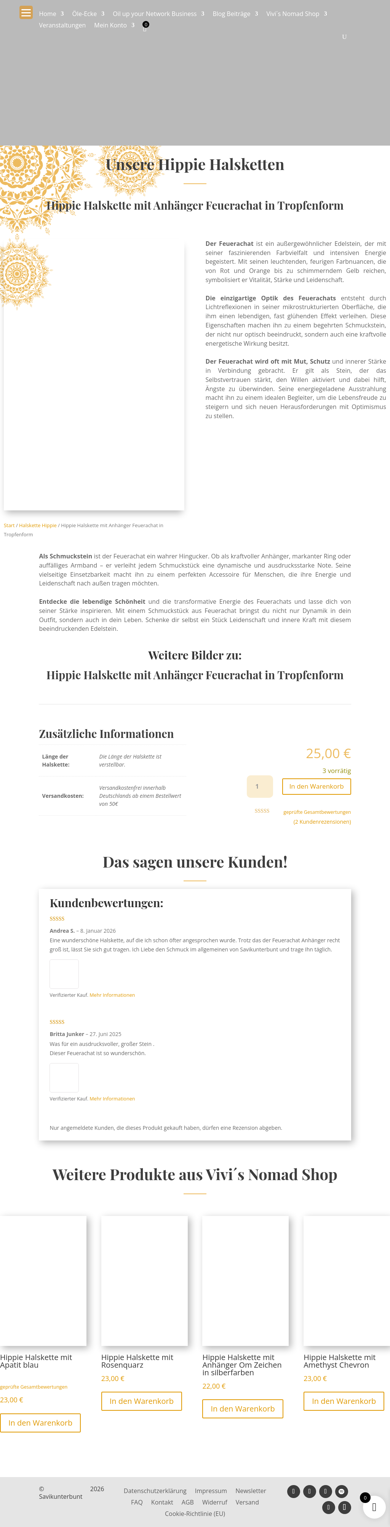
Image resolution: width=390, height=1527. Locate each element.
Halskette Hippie (38, 525)
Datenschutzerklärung (155, 1491)
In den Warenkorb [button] (40, 1423)
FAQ (137, 1503)
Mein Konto (110, 25)
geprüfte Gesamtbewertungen (317, 812)
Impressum (211, 1491)
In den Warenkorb (316, 786)
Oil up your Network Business (155, 14)
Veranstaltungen (62, 25)
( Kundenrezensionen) (322, 821)
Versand (247, 1503)
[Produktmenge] (260, 786)
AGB (188, 1503)
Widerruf (214, 1503)
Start (9, 525)
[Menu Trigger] (26, 12)
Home (47, 14)
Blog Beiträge (231, 14)
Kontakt (162, 1503)
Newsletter (250, 1491)
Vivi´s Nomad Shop (293, 14)
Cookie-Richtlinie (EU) (195, 1514)
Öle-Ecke (84, 14)
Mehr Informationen (112, 995)
